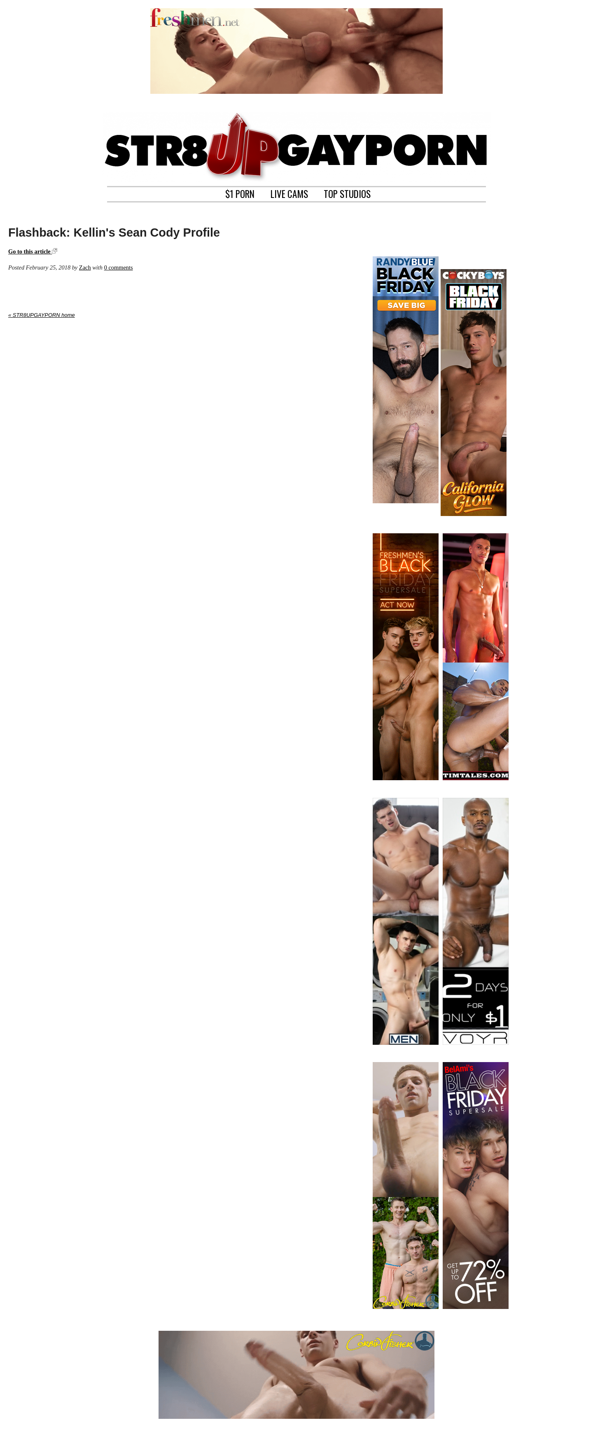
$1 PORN (239, 193)
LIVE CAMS (289, 193)
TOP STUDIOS (347, 193)
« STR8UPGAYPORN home (41, 315)
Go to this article (32, 251)
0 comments (118, 267)
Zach (85, 267)
